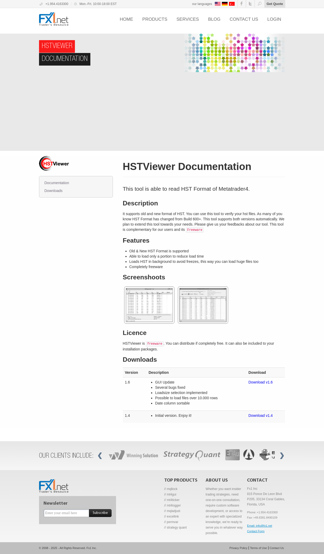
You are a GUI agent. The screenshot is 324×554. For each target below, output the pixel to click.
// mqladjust (172, 511)
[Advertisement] (162, 111)
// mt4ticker (172, 500)
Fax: (249, 517)
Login (274, 19)
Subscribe (100, 513)
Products (154, 19)
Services (188, 19)
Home (126, 19)
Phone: (251, 512)
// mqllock (171, 489)
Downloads (54, 191)
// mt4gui (170, 494)
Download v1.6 (261, 382)
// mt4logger (172, 505)
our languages (202, 4)
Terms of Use (258, 548)
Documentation (57, 183)
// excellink (171, 516)
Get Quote (275, 4)
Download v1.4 (261, 415)
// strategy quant (175, 527)
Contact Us (277, 548)
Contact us (244, 19)
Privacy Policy (238, 548)
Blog (214, 19)
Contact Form (256, 531)
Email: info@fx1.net (259, 525)
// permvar (171, 522)
